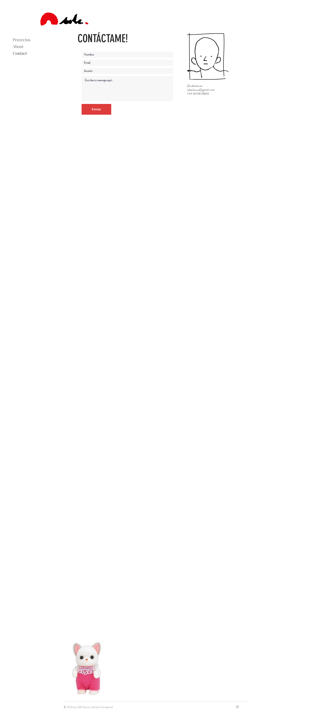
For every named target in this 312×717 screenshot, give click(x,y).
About (18, 46)
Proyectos (21, 39)
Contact (20, 53)
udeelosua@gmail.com (201, 90)
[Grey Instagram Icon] (237, 707)
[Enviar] (96, 109)
